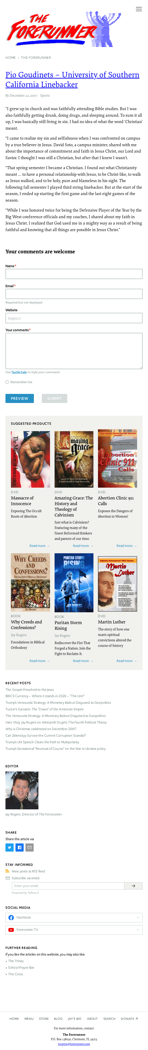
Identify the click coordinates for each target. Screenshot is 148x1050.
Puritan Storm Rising (68, 625)
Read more (37, 545)
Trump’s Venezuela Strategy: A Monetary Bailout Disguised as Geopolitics (58, 702)
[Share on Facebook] (19, 847)
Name (9, 266)
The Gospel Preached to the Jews (29, 689)
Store (44, 1019)
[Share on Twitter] (9, 847)
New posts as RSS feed (28, 871)
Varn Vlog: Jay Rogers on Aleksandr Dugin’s (56, 722)
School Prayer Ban (21, 967)
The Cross (15, 974)
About (92, 1019)
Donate (127, 1019)
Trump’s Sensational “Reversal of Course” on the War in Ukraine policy (55, 748)
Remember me (21, 382)
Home (14, 1019)
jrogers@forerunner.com (74, 1044)
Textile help (19, 372)
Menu (29, 1019)
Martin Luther (111, 622)
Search (109, 1019)
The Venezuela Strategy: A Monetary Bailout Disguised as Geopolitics (55, 716)
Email (9, 286)
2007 (33, 95)
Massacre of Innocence (22, 500)
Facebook (24, 917)
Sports (45, 95)
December (17, 95)
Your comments (17, 330)
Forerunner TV (27, 929)
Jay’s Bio (75, 1019)
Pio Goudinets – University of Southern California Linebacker (72, 79)
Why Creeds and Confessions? (26, 624)
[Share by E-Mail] (29, 847)
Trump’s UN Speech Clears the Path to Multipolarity (42, 742)
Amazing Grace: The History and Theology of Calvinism (74, 506)
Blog (58, 1019)
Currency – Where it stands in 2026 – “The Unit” (45, 696)
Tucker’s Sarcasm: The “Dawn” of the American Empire (44, 709)
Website (11, 310)
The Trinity (16, 961)
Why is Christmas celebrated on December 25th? (40, 729)
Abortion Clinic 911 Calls (116, 500)
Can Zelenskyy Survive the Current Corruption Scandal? (45, 735)
